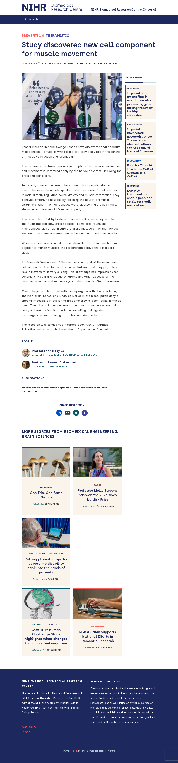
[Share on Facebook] (84, 413)
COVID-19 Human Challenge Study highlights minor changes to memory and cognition (46, 634)
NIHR (74, 751)
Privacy (26, 731)
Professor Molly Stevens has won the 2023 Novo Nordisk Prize (97, 492)
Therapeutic (57, 36)
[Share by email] (67, 413)
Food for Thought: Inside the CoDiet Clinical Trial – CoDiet (141, 169)
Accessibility (29, 727)
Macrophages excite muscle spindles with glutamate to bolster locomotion (64, 389)
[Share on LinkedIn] (59, 413)
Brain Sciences (108, 63)
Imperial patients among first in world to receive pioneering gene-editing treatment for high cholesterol (141, 102)
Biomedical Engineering (80, 63)
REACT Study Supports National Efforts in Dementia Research (97, 634)
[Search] (43, 19)
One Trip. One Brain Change (46, 492)
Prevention (33, 36)
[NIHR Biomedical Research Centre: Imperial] (52, 7)
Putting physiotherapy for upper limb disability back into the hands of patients (46, 563)
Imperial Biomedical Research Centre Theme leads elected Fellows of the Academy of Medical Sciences (141, 138)
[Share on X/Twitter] (76, 413)
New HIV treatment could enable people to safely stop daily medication (141, 196)
